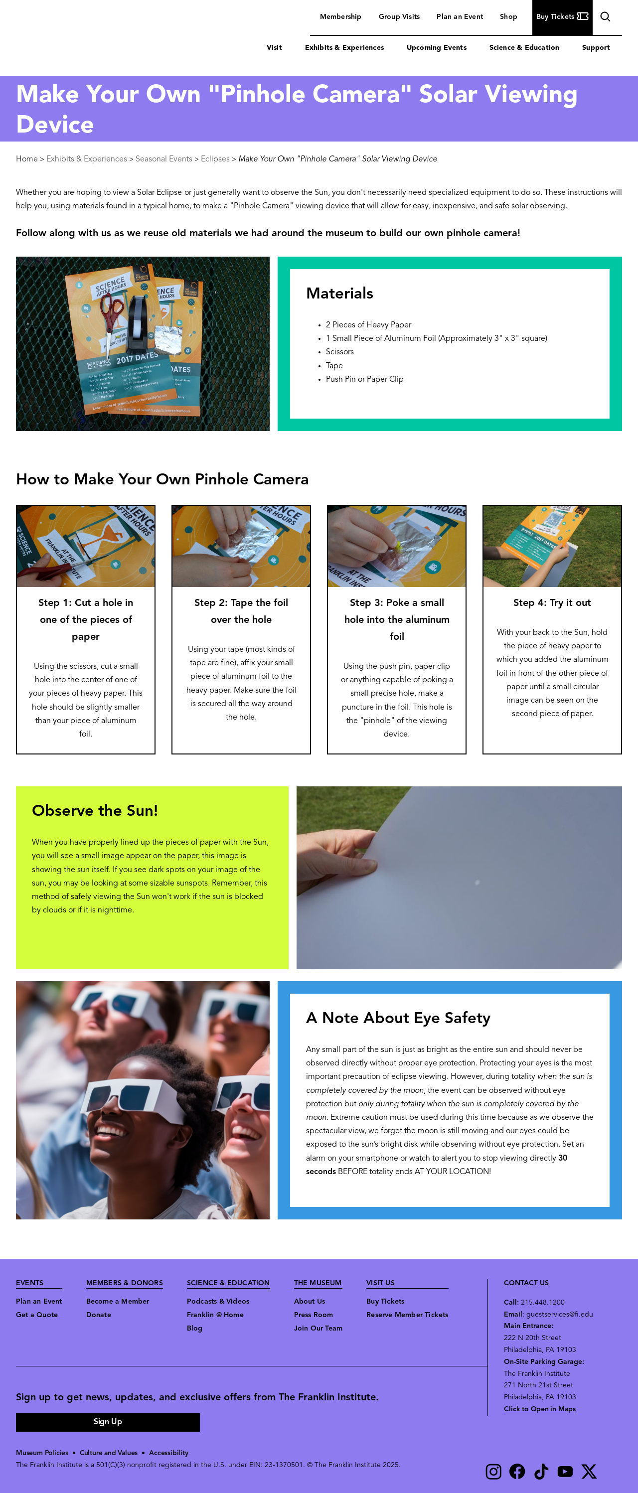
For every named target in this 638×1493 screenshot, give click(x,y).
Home (27, 159)
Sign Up (108, 1422)
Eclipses (215, 159)
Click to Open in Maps (540, 1409)
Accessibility (171, 1453)
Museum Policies (42, 1453)
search (604, 18)
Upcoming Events (437, 48)
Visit (274, 48)
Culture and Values (110, 1453)
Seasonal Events (164, 159)
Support (596, 48)
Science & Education (524, 48)
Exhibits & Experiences (344, 48)
